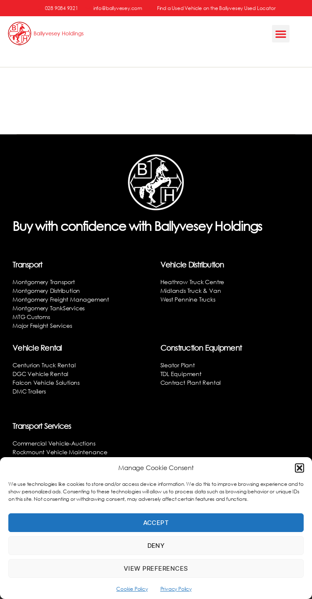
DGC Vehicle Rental (40, 374)
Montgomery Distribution (46, 291)
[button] (299, 468)
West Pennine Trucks (187, 299)
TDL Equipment (181, 374)
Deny (156, 545)
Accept (156, 523)
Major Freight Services (42, 325)
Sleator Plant (177, 365)
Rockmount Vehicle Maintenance (59, 452)
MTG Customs (31, 317)
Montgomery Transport (43, 282)
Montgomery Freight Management (60, 299)
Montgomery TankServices (48, 308)
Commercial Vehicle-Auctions (53, 443)
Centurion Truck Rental (43, 365)
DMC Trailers (28, 391)
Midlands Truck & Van (190, 291)
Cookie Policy (131, 588)
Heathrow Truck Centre (192, 282)
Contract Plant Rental (190, 382)
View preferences (156, 568)
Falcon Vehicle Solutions (46, 382)
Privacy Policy (176, 588)
